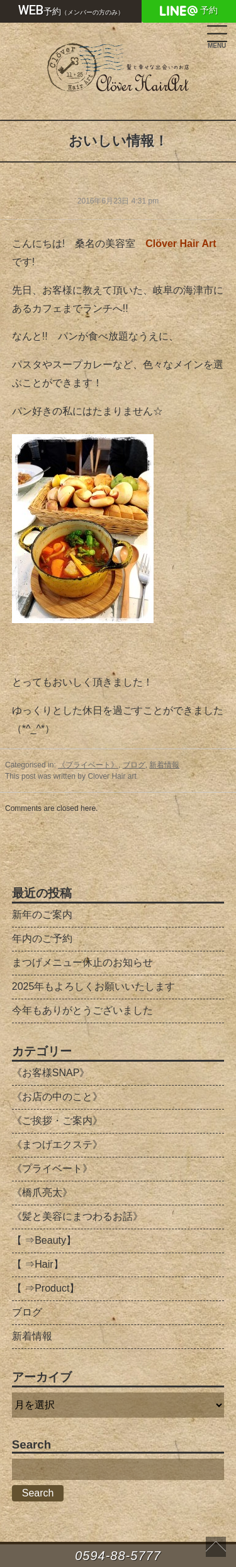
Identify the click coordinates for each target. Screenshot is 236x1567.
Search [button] (38, 1493)
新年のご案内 (42, 914)
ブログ (134, 765)
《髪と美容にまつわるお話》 (77, 1216)
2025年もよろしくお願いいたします (94, 986)
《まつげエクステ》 (57, 1144)
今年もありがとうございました (82, 1010)
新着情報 (164, 765)
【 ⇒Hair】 (38, 1264)
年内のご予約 (42, 938)
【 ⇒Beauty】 (44, 1240)
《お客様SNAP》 (51, 1072)
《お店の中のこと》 (57, 1096)
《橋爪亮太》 (42, 1192)
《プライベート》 (88, 765)
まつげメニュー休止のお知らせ (82, 962)
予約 (71, 10)
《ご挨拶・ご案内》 (57, 1120)
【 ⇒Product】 (46, 1288)
